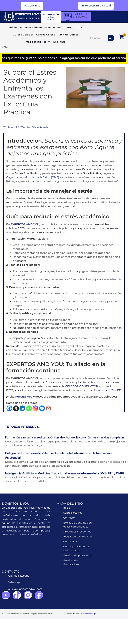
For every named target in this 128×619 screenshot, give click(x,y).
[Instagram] (35, 408)
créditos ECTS (15, 228)
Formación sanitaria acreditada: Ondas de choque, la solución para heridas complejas (64, 437)
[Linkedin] (22, 408)
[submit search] (111, 38)
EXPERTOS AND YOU (24, 224)
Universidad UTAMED (107, 390)
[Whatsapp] (29, 408)
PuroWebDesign (88, 613)
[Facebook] (9, 408)
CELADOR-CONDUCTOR (81, 386)
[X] (16, 408)
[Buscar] (99, 38)
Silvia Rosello (40, 127)
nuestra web (23, 396)
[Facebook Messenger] (42, 408)
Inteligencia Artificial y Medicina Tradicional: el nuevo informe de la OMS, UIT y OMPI (64, 473)
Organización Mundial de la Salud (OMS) (32, 177)
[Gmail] (48, 408)
